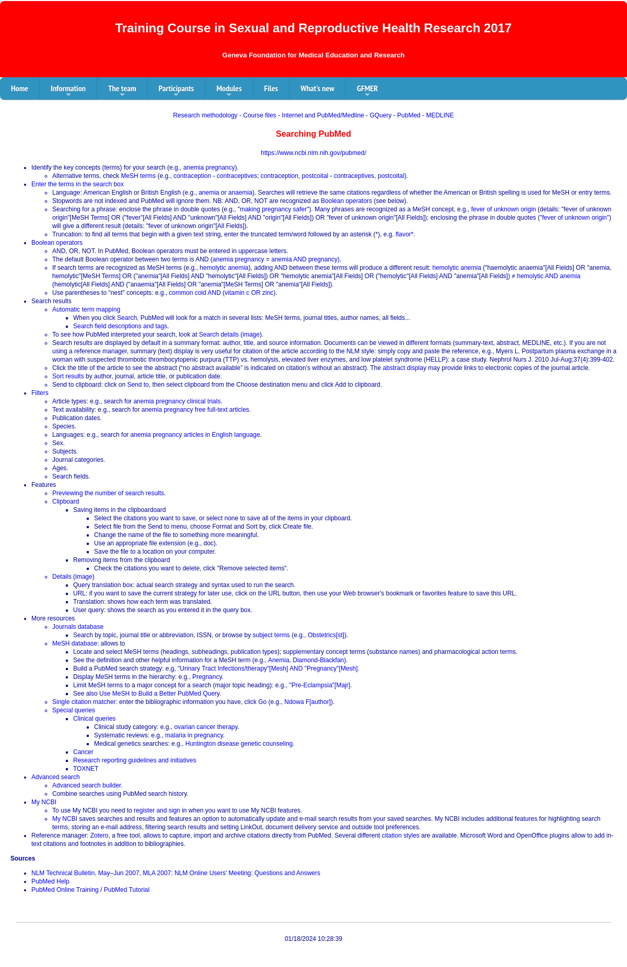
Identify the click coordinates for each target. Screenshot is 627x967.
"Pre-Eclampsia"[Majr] (320, 685)
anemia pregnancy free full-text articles (195, 409)
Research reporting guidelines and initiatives (134, 760)
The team (122, 91)
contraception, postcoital (294, 176)
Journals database (77, 626)
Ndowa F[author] (307, 702)
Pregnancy (207, 677)
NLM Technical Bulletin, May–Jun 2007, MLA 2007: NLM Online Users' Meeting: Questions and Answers (175, 873)
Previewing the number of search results (108, 493)
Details (62, 576)
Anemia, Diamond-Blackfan (306, 660)
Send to (137, 384)
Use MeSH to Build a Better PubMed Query (159, 693)
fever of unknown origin (503, 209)
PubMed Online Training (65, 889)
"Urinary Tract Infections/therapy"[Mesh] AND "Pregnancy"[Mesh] (268, 668)
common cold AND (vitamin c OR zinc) (222, 292)
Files (271, 88)
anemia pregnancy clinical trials (176, 401)
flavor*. (405, 234)
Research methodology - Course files (224, 115)
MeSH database (74, 643)
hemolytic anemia (224, 267)
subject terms (271, 635)
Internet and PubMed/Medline (323, 115)
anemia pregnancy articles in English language (195, 434)
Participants (176, 91)
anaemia (240, 192)
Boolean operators (346, 201)
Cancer (83, 752)
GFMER (367, 91)
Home (19, 88)
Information (68, 91)
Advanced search (55, 777)
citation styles (401, 835)
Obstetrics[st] (326, 635)
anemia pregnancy (209, 167)
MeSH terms (138, 176)
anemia (209, 192)
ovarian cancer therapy (205, 727)
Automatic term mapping (86, 309)
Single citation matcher (83, 702)
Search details (219, 334)
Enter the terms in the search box (77, 184)
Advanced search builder (86, 785)
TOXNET (85, 768)
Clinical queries (94, 718)
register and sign (157, 810)
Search (127, 317)
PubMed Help (50, 881)
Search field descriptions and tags (120, 326)
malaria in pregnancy (194, 735)
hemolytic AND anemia (548, 276)
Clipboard (65, 501)
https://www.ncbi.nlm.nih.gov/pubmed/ (313, 153)
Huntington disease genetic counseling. (240, 743)
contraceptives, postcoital (369, 176)
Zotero (99, 835)
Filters (40, 393)
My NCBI (43, 802)
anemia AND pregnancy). (306, 259)
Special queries (73, 710)
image (251, 334)
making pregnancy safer (273, 209)
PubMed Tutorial (126, 889)
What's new (317, 88)
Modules (228, 91)
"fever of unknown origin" (574, 217)
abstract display (404, 368)
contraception (192, 176)
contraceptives (237, 176)
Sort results (68, 376)
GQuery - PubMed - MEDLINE (411, 115)
